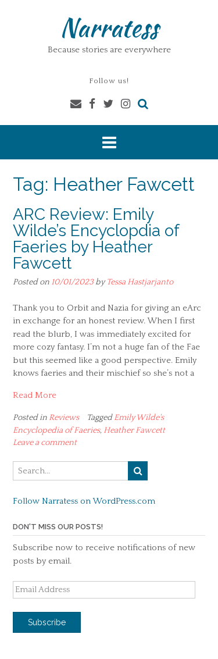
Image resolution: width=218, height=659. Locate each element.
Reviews (64, 417)
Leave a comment (45, 442)
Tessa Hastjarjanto (139, 282)
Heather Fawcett (134, 430)
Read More (34, 395)
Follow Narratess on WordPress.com (84, 501)
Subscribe (47, 622)
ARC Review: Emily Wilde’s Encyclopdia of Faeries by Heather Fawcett (96, 239)
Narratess (109, 27)
